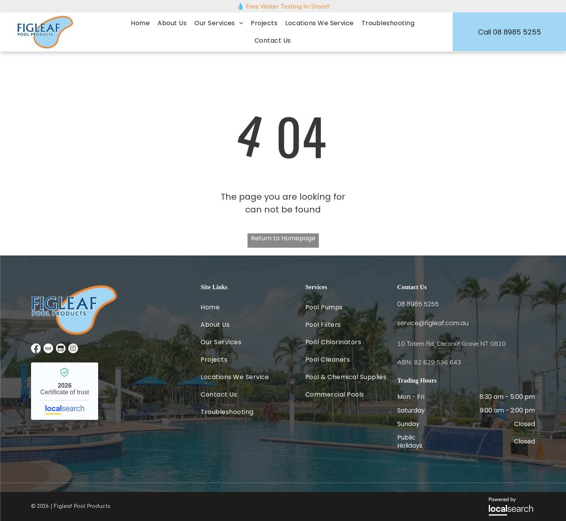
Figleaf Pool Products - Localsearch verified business (64, 391)
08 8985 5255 (418, 304)
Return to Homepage (283, 238)
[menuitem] (140, 23)
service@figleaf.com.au (433, 323)
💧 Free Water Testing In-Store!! (283, 6)
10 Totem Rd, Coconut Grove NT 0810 (451, 343)
